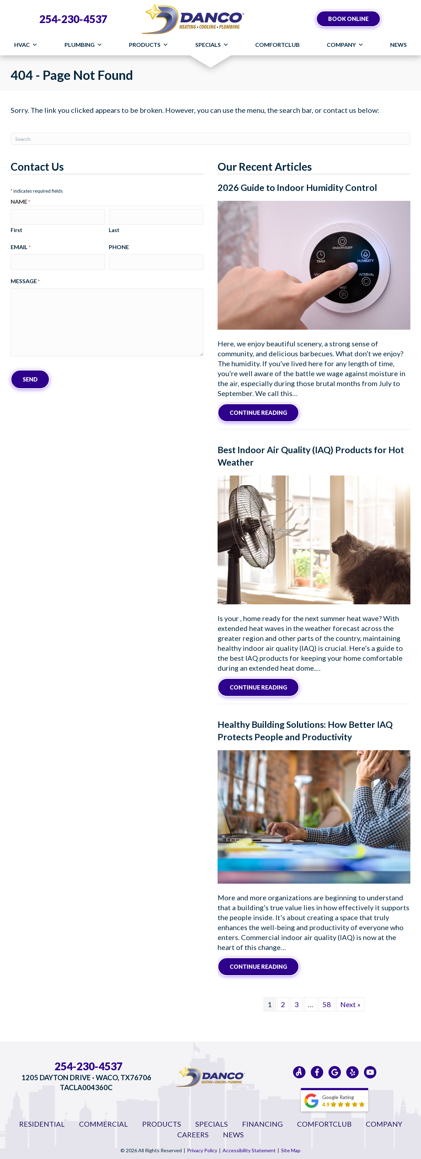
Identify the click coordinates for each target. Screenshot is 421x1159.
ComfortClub (277, 44)
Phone (119, 245)
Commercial (103, 1122)
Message (25, 277)
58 (326, 1002)
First (16, 228)
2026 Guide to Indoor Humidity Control (297, 187)
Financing (262, 1122)
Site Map (291, 1149)
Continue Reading (264, 412)
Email (20, 245)
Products (148, 45)
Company (345, 45)
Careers (193, 1132)
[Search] (210, 139)
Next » (350, 1002)
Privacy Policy (202, 1149)
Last (114, 228)
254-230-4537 (73, 18)
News (398, 44)
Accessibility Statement (249, 1149)
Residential (42, 1122)
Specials (212, 45)
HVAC (26, 45)
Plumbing (83, 45)
